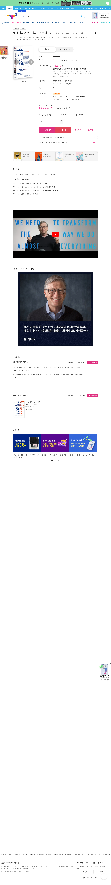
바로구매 (63, 130)
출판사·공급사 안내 (80, 854)
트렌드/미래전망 (35, 187)
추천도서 (64, 23)
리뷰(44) (67, 108)
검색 (81, 16)
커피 (72, 8)
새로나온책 (40, 23)
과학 (22, 194)
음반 (61, 8)
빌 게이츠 (16, 37)
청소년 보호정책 (39, 854)
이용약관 (17, 854)
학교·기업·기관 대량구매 (102, 854)
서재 (97, 23)
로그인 (83, 8)
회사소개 (3, 854)
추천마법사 (26, 23)
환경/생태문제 (35, 183)
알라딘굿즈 (35, 8)
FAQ (101, 872)
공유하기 (95, 33)
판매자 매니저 (69, 854)
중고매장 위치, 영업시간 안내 (94, 878)
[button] (89, 309)
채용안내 (10, 854)
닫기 (108, 3)
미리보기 (24, 81)
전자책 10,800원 (64, 49)
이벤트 (47, 23)
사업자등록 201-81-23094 (20, 866)
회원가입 (88, 8)
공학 (27, 194)
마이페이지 (94, 8)
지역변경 (76, 99)
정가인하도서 (55, 23)
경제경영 (24, 187)
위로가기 (104, 877)
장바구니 (107, 8)
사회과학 (24, 183)
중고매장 (50, 8)
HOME (4, 8)
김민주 (29, 37)
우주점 (57, 8)
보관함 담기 (81, 362)
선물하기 (78, 130)
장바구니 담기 (46, 130)
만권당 (21, 8)
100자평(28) (58, 108)
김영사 (45, 37)
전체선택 (70, 362)
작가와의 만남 (73, 23)
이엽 (34, 37)
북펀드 (82, 23)
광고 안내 (91, 854)
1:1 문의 (84, 872)
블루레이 (66, 8)
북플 (93, 23)
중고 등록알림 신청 (46, 137)
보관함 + (91, 130)
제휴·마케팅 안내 (58, 854)
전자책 (16, 8)
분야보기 (6, 23)
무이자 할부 (63, 115)
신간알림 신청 (26, 179)
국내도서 (9, 8)
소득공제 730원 (78, 115)
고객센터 (101, 8)
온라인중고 (43, 8)
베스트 (34, 23)
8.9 (51, 108)
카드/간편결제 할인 (46, 115)
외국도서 (27, 8)
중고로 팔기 (60, 137)
